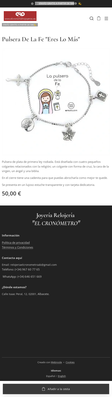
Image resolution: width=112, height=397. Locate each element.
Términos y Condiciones (17, 247)
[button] (91, 18)
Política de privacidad (16, 242)
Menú (106, 18)
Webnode (56, 362)
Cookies (70, 362)
